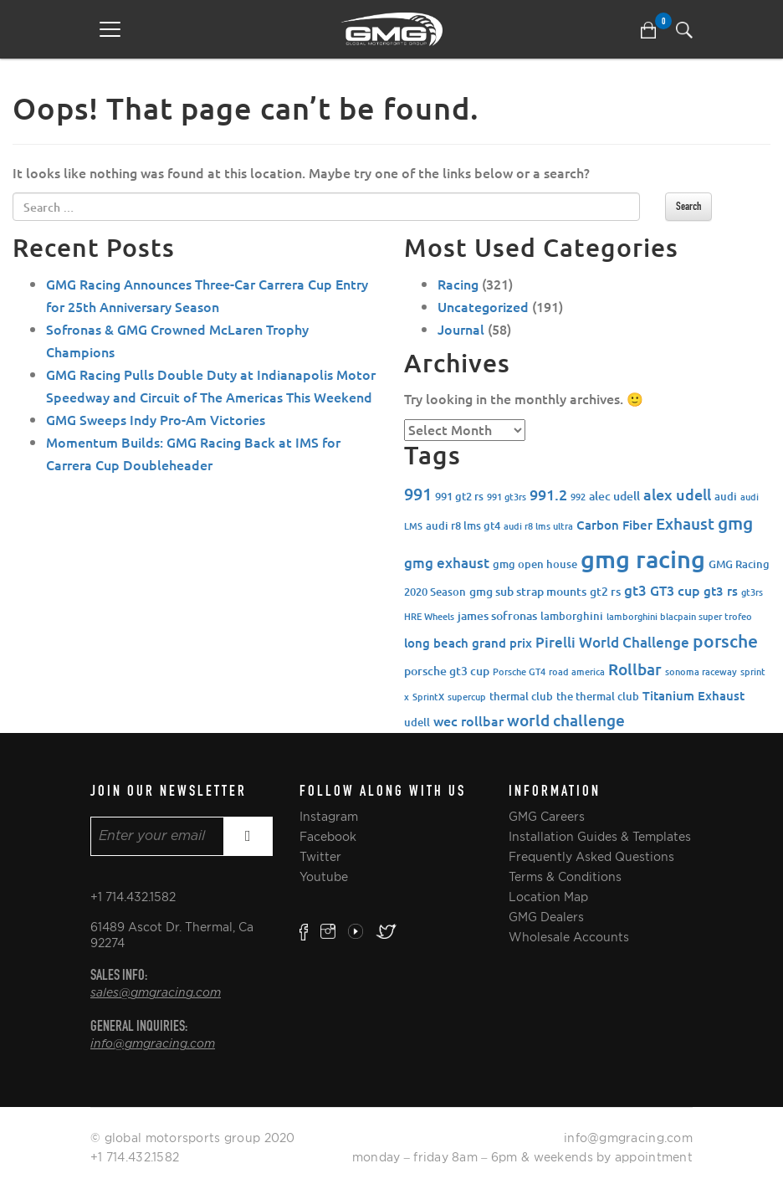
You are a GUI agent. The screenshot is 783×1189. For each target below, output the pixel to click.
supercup (467, 696)
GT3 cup (675, 590)
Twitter (320, 857)
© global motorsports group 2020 (192, 1138)
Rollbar (635, 669)
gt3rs (752, 592)
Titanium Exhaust (693, 695)
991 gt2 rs (459, 496)
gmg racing (643, 558)
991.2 (548, 494)
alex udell (677, 494)
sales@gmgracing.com (155, 993)
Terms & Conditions (565, 877)
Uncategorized (483, 306)
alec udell (614, 496)
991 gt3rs (506, 496)
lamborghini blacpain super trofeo (679, 616)
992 (578, 496)
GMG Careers (547, 816)
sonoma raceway (701, 671)
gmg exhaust (446, 562)
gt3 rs (721, 590)
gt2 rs (605, 591)
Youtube (323, 877)
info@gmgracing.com (152, 1044)
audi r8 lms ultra (538, 526)
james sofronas (497, 615)
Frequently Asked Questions (591, 857)
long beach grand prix (468, 642)
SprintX (428, 696)
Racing (458, 283)
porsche (725, 640)
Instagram (328, 816)
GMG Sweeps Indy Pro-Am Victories (155, 419)
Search (688, 206)
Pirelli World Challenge (612, 642)
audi (725, 496)
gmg (735, 522)
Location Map (548, 897)
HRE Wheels (429, 616)
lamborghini (571, 615)
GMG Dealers (546, 917)
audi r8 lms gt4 (463, 525)
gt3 (635, 590)
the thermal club (597, 696)
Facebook (327, 836)
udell (417, 722)
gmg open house (535, 563)
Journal (461, 329)
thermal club (521, 696)
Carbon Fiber (614, 524)
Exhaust (685, 523)
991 (418, 494)
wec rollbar (468, 720)
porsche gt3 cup (446, 671)
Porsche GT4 (519, 671)
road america (577, 671)
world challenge (566, 720)
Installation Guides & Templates (600, 836)
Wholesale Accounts (569, 937)
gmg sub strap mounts (527, 591)
